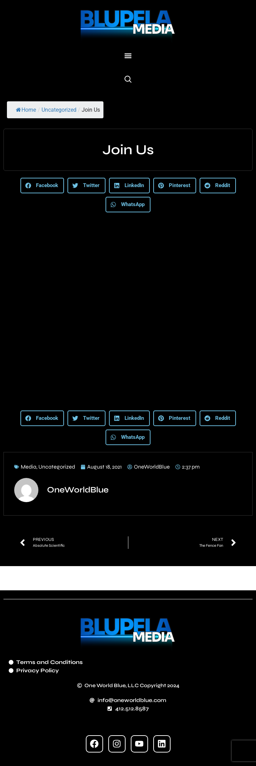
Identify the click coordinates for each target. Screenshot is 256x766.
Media (28, 466)
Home (26, 110)
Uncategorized (59, 110)
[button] (128, 56)
